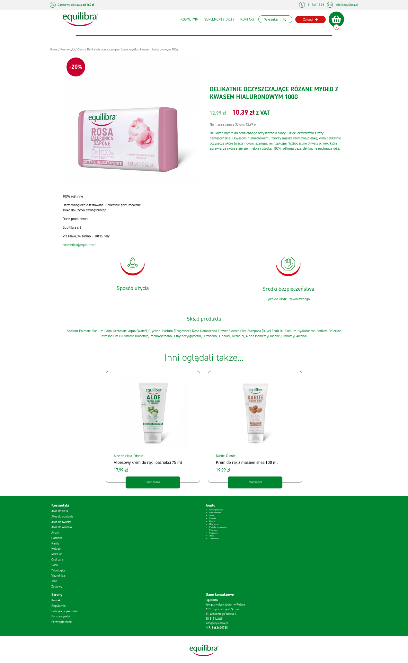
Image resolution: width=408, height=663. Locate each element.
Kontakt (246, 19)
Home (211, 515)
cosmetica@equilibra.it (79, 245)
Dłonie (138, 456)
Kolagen (56, 548)
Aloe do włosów (61, 527)
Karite (220, 456)
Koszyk (212, 521)
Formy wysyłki (215, 512)
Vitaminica (58, 575)
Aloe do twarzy (61, 522)
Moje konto (213, 524)
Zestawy (56, 586)
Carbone (57, 538)
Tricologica (58, 570)
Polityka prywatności (217, 527)
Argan (55, 532)
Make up (56, 554)
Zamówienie (214, 538)
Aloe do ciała (123, 456)
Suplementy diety (218, 19)
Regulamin (213, 533)
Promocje (213, 530)
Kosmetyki (188, 19)
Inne (54, 581)
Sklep (211, 536)
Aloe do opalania (62, 516)
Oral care (57, 559)
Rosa (54, 565)
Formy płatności (216, 509)
